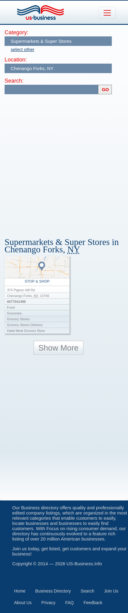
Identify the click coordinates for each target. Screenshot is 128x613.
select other (23, 49)
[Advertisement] (64, 163)
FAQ (69, 602)
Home (19, 591)
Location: (16, 60)
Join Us (111, 591)
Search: (14, 81)
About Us (23, 602)
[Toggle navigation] (107, 13)
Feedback (93, 602)
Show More (58, 347)
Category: (16, 32)
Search (87, 591)
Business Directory (53, 591)
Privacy (49, 602)
